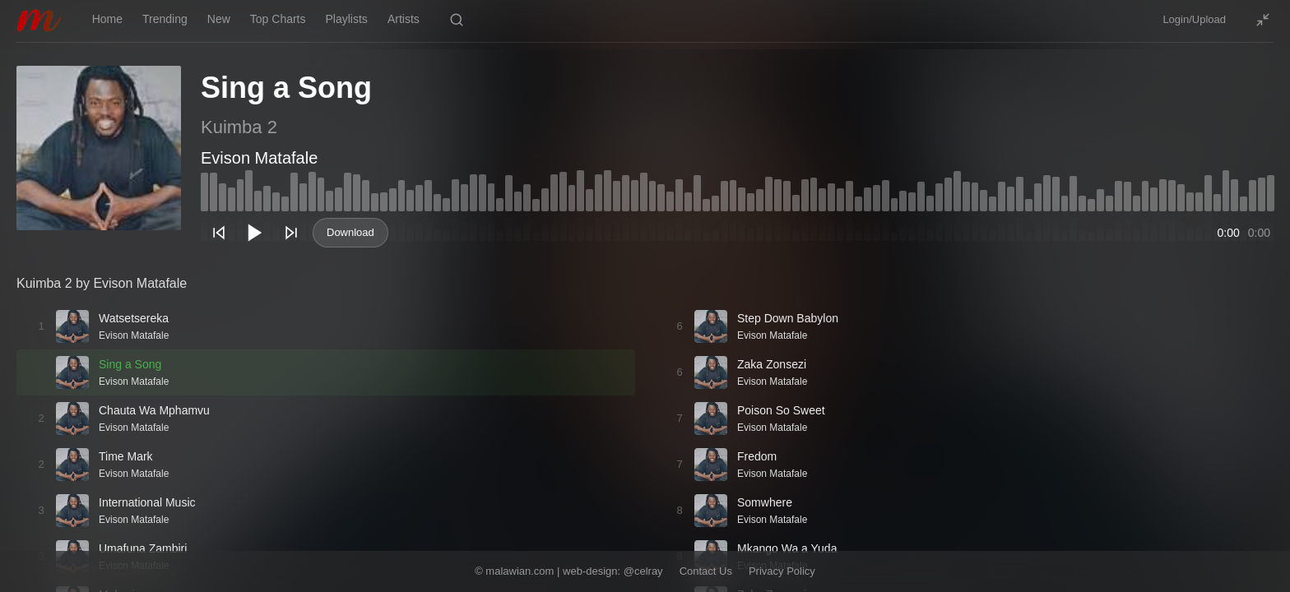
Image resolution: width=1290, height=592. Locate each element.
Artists (403, 18)
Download (350, 232)
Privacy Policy (782, 571)
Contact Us (706, 571)
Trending (165, 18)
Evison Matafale (259, 158)
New (218, 18)
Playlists (347, 18)
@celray (643, 571)
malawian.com (519, 571)
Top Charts (278, 18)
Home (107, 18)
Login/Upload (1194, 19)
